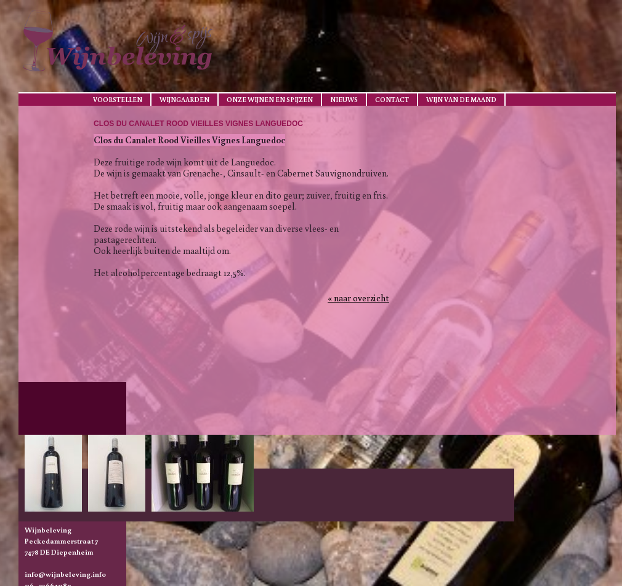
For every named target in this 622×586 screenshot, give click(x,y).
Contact (392, 99)
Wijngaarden (184, 99)
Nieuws (344, 99)
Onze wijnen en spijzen (270, 99)
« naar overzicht (358, 298)
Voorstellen (117, 99)
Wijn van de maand (461, 99)
